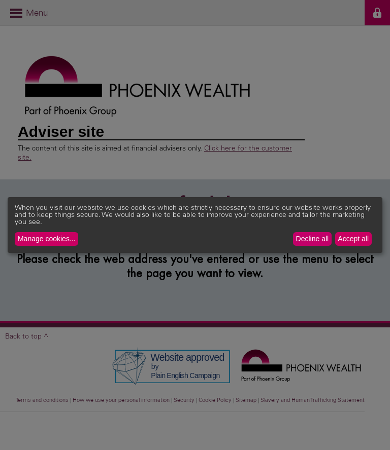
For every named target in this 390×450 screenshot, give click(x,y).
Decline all (312, 239)
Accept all (353, 239)
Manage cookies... (47, 239)
